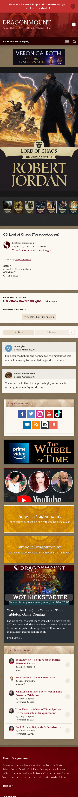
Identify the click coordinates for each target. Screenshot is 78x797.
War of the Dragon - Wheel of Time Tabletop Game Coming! (35, 604)
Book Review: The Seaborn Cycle (35, 669)
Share (19, 323)
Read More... (14, 629)
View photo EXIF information (39, 308)
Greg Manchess (23, 251)
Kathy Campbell (26, 690)
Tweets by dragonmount (16, 783)
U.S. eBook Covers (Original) (23, 292)
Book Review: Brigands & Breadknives (38, 718)
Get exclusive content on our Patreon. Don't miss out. (39, 513)
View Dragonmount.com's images (31, 241)
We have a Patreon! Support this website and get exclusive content (37, 6)
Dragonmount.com (24, 234)
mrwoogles (19, 338)
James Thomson (27, 658)
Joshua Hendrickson (24, 365)
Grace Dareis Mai (27, 672)
